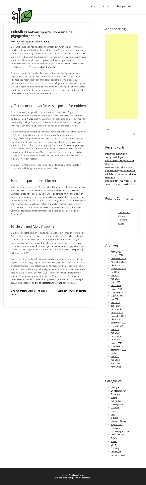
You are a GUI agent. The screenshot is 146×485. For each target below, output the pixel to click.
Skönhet (114, 438)
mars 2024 (116, 309)
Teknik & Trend (18, 34)
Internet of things (119, 421)
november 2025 (118, 262)
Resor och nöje (118, 434)
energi (114, 397)
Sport (113, 444)
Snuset (114, 441)
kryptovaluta (116, 424)
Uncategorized (118, 455)
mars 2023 (116, 336)
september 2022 (118, 349)
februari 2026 (117, 255)
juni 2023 (115, 329)
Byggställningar (118, 390)
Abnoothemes (86, 478)
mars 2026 (116, 251)
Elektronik (115, 394)
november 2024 (118, 292)
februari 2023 (117, 339)
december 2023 (118, 316)
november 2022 (118, 346)
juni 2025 (115, 275)
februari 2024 (117, 312)
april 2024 (115, 305)
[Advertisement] (122, 76)
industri (114, 417)
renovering (116, 428)
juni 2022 (115, 356)
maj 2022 (115, 360)
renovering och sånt (120, 431)
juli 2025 (115, 272)
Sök (107, 129)
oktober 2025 (117, 265)
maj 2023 (115, 332)
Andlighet (115, 387)
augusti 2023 (117, 326)
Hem (93, 6)
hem (113, 414)
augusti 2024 (117, 295)
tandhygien (116, 451)
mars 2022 (116, 366)
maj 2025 (115, 278)
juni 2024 (115, 299)
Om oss (105, 6)
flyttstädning (117, 401)
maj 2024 (115, 302)
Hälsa (113, 411)
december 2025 (118, 258)
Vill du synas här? (123, 6)
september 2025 (118, 268)
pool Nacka (27, 119)
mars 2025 (116, 285)
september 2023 (118, 322)
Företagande (117, 404)
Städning (115, 448)
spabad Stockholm (46, 67)
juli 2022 (115, 353)
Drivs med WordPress (63, 478)
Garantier (115, 407)
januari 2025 (116, 289)
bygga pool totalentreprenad (48, 282)
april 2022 (115, 363)
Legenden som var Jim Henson (72, 290)
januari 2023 (116, 343)
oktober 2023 (117, 319)
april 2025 (115, 282)
